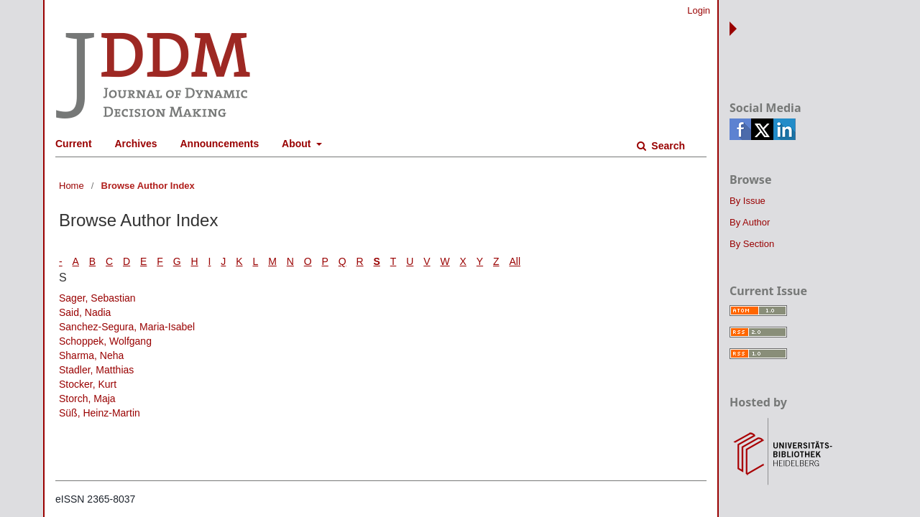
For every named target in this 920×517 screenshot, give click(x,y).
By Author (750, 222)
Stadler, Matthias (96, 370)
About (297, 143)
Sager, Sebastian (97, 298)
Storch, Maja (87, 398)
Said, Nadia (85, 312)
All (515, 261)
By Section (752, 243)
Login (698, 10)
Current (73, 143)
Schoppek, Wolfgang (105, 341)
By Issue (747, 200)
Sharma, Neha (91, 355)
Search (666, 146)
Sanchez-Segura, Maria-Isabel (127, 326)
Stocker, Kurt (87, 384)
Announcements (219, 143)
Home (71, 185)
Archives (135, 143)
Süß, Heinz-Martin (99, 413)
